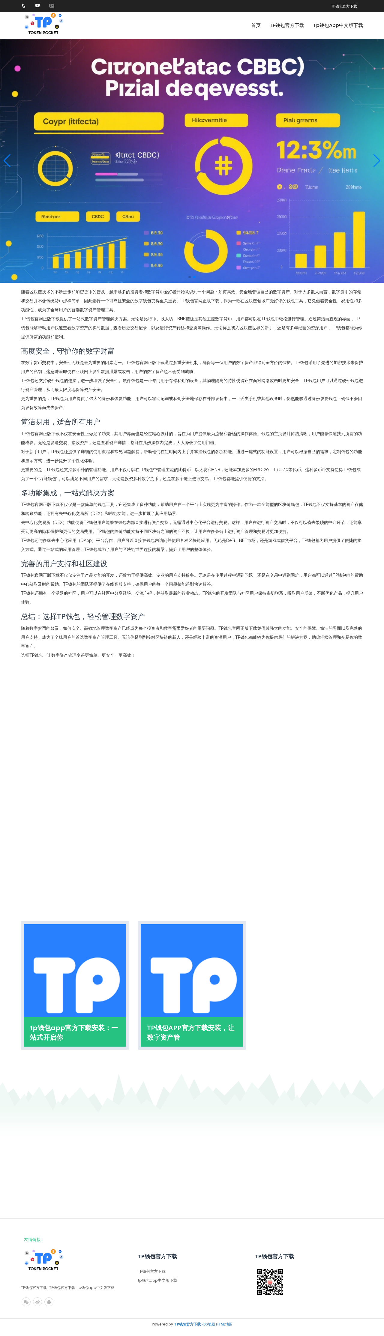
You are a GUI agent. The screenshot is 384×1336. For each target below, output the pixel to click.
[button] (377, 160)
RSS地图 (208, 1324)
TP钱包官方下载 (344, 6)
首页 (256, 25)
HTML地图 (224, 1324)
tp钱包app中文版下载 (338, 25)
